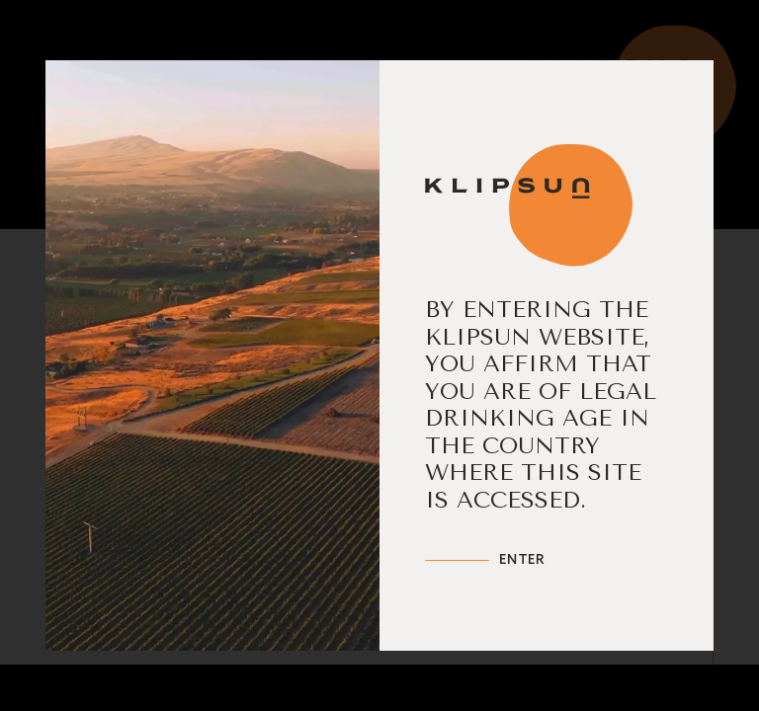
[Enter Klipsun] (485, 560)
